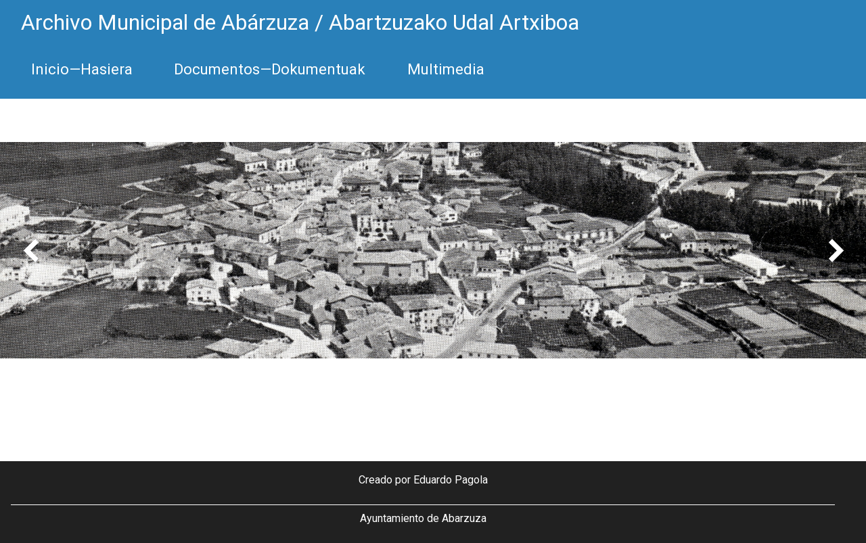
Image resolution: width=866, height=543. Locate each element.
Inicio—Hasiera (82, 69)
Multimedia (445, 69)
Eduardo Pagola (450, 479)
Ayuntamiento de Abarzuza (423, 518)
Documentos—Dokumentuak (269, 69)
